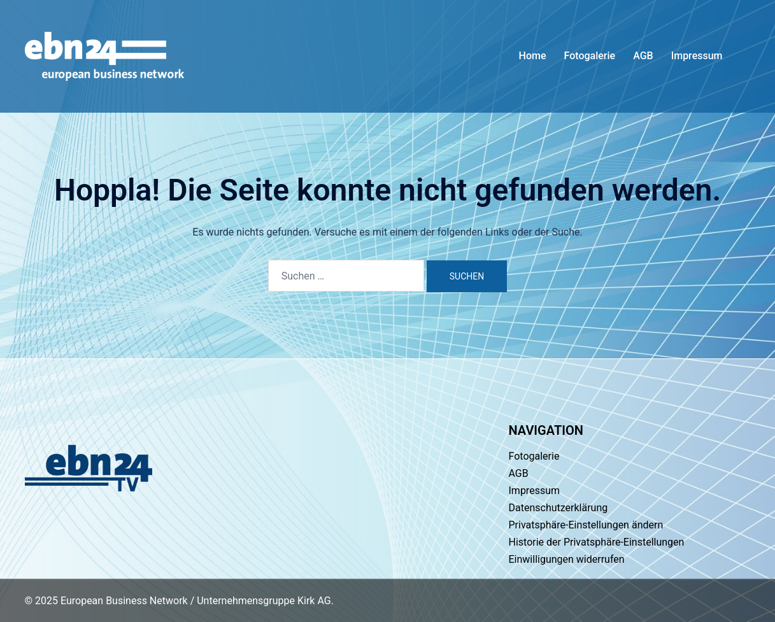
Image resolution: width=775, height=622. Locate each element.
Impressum (697, 56)
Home (532, 56)
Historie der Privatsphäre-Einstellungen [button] (597, 542)
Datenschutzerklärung (558, 508)
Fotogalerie (590, 56)
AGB (643, 56)
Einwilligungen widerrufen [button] (567, 559)
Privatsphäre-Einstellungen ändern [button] (586, 525)
